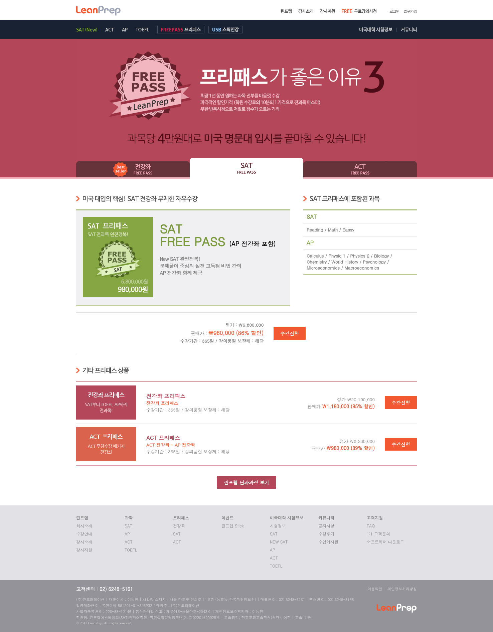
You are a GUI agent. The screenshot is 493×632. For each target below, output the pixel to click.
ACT (129, 541)
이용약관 (375, 588)
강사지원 (84, 549)
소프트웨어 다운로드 (385, 541)
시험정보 (278, 525)
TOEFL (131, 549)
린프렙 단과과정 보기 (246, 482)
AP (127, 533)
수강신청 (289, 333)
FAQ (371, 525)
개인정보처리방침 (402, 588)
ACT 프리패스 (163, 438)
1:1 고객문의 (378, 533)
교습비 (300, 617)
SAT (128, 525)
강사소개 (84, 541)
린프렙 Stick (232, 525)
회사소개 (84, 525)
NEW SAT (279, 541)
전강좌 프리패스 (165, 396)
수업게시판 (328, 541)
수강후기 (326, 533)
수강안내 (84, 533)
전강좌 (179, 525)
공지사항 (326, 525)
